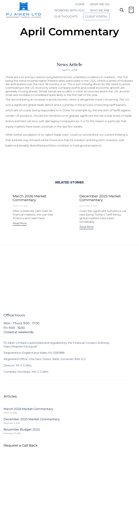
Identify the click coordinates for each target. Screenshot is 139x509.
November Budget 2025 (22, 429)
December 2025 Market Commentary (100, 198)
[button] (20, 224)
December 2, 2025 (88, 206)
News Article (69, 64)
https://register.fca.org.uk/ (20, 346)
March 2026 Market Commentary (29, 198)
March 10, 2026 (20, 206)
